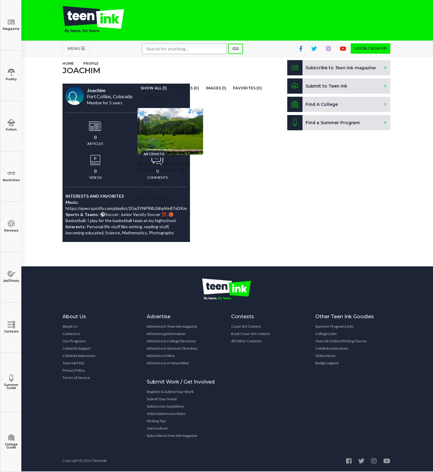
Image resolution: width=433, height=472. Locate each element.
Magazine (11, 24)
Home (68, 64)
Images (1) (216, 88)
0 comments (152, 198)
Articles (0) (186, 88)
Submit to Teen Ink (317, 86)
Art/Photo (11, 276)
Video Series (325, 356)
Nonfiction (11, 176)
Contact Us (72, 334)
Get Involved (157, 429)
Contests (11, 327)
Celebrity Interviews (79, 356)
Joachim (151, 182)
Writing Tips (156, 421)
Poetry (11, 75)
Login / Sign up (370, 49)
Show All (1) (154, 88)
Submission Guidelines (165, 407)
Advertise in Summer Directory (172, 349)
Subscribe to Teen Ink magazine (172, 436)
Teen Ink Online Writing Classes (341, 341)
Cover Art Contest (246, 327)
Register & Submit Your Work (170, 392)
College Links (326, 334)
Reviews (11, 226)
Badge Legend (326, 363)
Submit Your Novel (162, 399)
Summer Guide (11, 382)
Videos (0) (152, 97)
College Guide (11, 441)
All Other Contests (246, 341)
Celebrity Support (77, 349)
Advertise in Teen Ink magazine (172, 327)
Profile (90, 64)
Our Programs (74, 341)
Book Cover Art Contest (250, 334)
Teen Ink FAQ (73, 363)
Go (235, 49)
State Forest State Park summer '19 (164, 166)
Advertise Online (161, 356)
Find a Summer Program (323, 123)
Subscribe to (332, 68)
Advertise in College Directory (171, 341)
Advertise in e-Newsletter (168, 363)
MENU (76, 49)
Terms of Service (76, 378)
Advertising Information (166, 334)
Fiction (11, 125)
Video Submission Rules (166, 414)
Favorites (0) (247, 88)
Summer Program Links (334, 327)
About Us (70, 327)
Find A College (312, 105)
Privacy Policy (74, 371)
